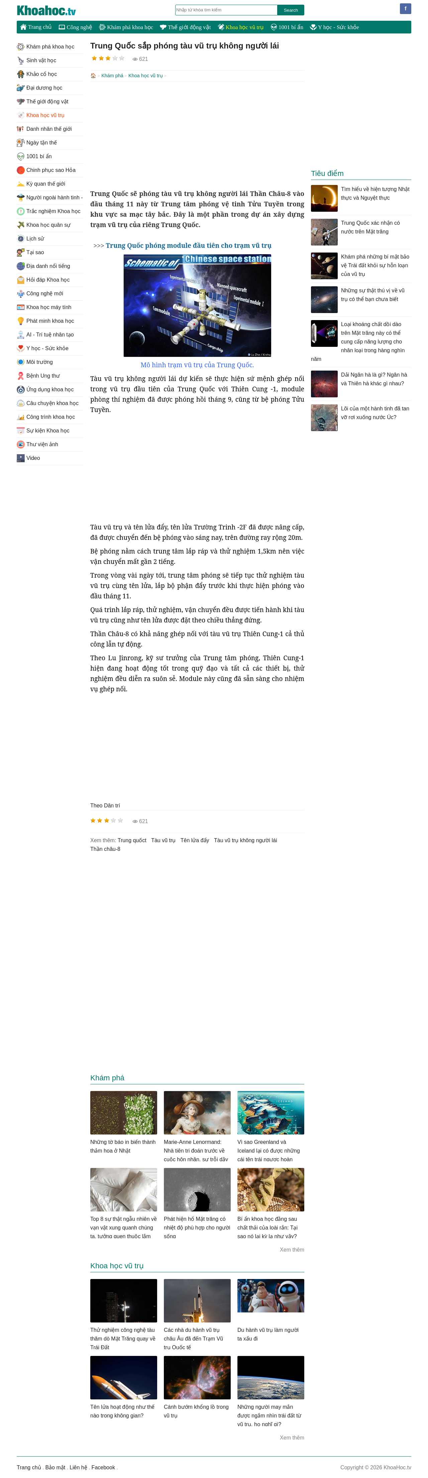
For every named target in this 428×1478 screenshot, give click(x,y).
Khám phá (112, 75)
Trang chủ (36, 26)
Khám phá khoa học (126, 27)
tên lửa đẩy (195, 840)
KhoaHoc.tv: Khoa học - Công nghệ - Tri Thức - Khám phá (53, 10)
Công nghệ (75, 27)
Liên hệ (78, 1467)
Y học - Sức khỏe (334, 27)
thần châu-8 (105, 848)
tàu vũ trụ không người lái (245, 840)
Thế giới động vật (185, 27)
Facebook (103, 1467)
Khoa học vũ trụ (241, 27)
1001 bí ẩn (287, 27)
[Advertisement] (197, 134)
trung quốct (132, 840)
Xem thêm (292, 1249)
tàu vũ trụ (163, 840)
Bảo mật (55, 1467)
